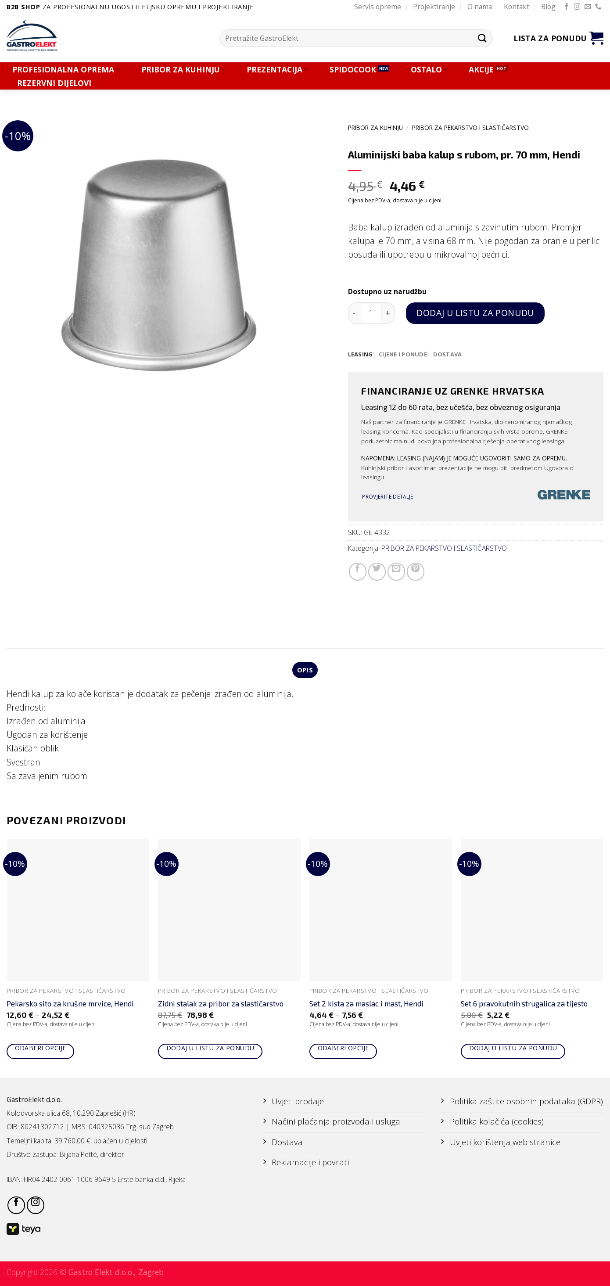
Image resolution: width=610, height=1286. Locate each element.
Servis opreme (377, 6)
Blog (548, 6)
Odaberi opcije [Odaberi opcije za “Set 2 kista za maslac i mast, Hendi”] (343, 1049)
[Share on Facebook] (357, 572)
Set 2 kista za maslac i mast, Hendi (366, 1004)
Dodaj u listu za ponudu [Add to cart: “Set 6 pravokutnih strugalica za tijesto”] (513, 1049)
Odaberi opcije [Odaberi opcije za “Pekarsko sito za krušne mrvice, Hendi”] (40, 1049)
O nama (479, 6)
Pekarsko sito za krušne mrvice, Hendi (70, 1004)
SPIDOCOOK (353, 69)
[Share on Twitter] (377, 572)
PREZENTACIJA (277, 69)
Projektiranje (434, 6)
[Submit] (483, 38)
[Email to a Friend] (396, 572)
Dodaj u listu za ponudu (475, 313)
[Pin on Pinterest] (415, 572)
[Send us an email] (588, 7)
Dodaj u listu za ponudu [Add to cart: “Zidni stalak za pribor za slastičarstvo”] (210, 1049)
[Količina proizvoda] (370, 313)
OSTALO (429, 69)
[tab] (361, 354)
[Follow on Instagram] (577, 7)
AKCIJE (481, 69)
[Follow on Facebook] (566, 7)
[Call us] (598, 7)
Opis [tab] (305, 670)
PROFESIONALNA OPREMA (66, 69)
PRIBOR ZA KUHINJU (183, 69)
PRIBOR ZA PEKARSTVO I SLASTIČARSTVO (470, 127)
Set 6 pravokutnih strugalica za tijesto (524, 1004)
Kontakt (516, 6)
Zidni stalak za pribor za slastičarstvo (220, 1004)
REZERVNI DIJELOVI (54, 83)
